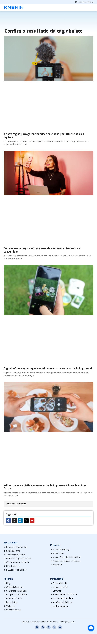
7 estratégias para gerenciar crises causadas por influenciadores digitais (44, 135)
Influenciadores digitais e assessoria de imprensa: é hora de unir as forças (45, 487)
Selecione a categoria (16, 503)
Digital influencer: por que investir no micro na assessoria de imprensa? (48, 368)
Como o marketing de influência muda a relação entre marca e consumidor (42, 250)
